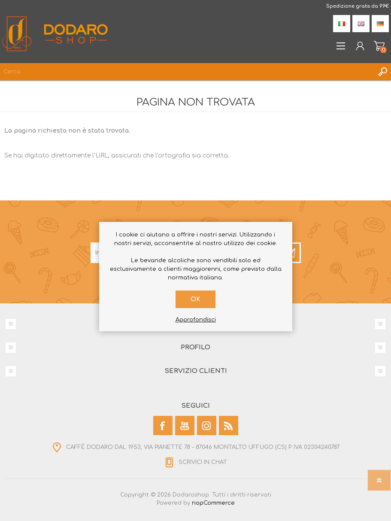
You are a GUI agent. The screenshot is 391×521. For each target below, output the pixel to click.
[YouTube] (184, 425)
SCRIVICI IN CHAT (203, 462)
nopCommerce (213, 503)
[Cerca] (187, 71)
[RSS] (228, 425)
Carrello (379, 45)
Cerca (382, 71)
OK (195, 299)
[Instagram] (206, 425)
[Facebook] (163, 425)
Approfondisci (196, 320)
